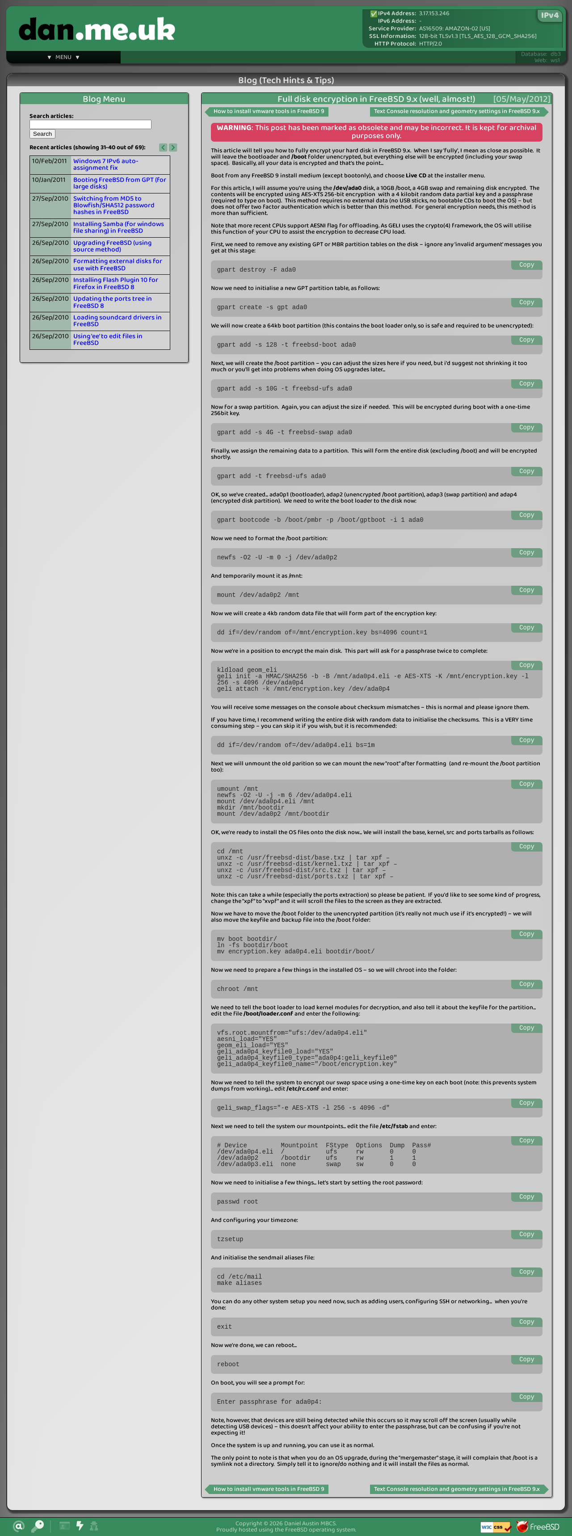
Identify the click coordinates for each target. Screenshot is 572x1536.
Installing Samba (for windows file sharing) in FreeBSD (118, 227)
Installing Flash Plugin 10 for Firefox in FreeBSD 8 (115, 283)
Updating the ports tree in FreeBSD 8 (112, 302)
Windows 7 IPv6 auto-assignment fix (106, 164)
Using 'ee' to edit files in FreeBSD (108, 340)
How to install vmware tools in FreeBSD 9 (269, 111)
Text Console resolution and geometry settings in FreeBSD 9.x (457, 111)
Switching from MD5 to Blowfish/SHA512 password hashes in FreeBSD (114, 205)
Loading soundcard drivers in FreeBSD (117, 321)
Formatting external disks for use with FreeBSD (117, 265)
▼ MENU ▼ (63, 59)
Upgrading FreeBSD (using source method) (112, 246)
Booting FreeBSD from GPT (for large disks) (119, 183)
